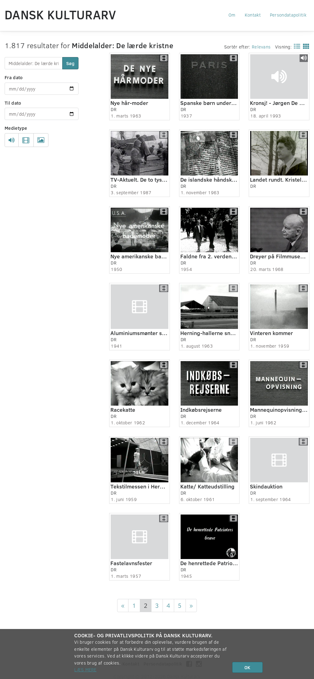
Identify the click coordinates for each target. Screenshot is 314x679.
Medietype (16, 128)
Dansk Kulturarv (60, 14)
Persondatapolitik (288, 15)
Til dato (13, 103)
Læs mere (85, 669)
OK (247, 667)
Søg (70, 63)
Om (232, 15)
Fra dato (14, 77)
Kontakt (253, 15)
